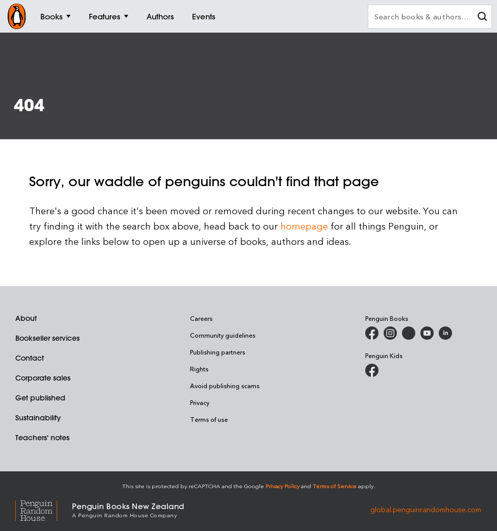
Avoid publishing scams (224, 385)
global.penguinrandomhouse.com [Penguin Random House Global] (425, 509)
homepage (304, 226)
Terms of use (209, 419)
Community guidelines (222, 335)
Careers (201, 318)
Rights (199, 368)
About (26, 318)
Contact (29, 358)
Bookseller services (47, 338)
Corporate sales (42, 378)
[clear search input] (482, 17)
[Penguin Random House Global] (43, 509)
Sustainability (38, 417)
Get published (40, 397)
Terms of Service (335, 486)
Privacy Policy (282, 486)
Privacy (199, 402)
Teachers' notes (42, 437)
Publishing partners (217, 352)
